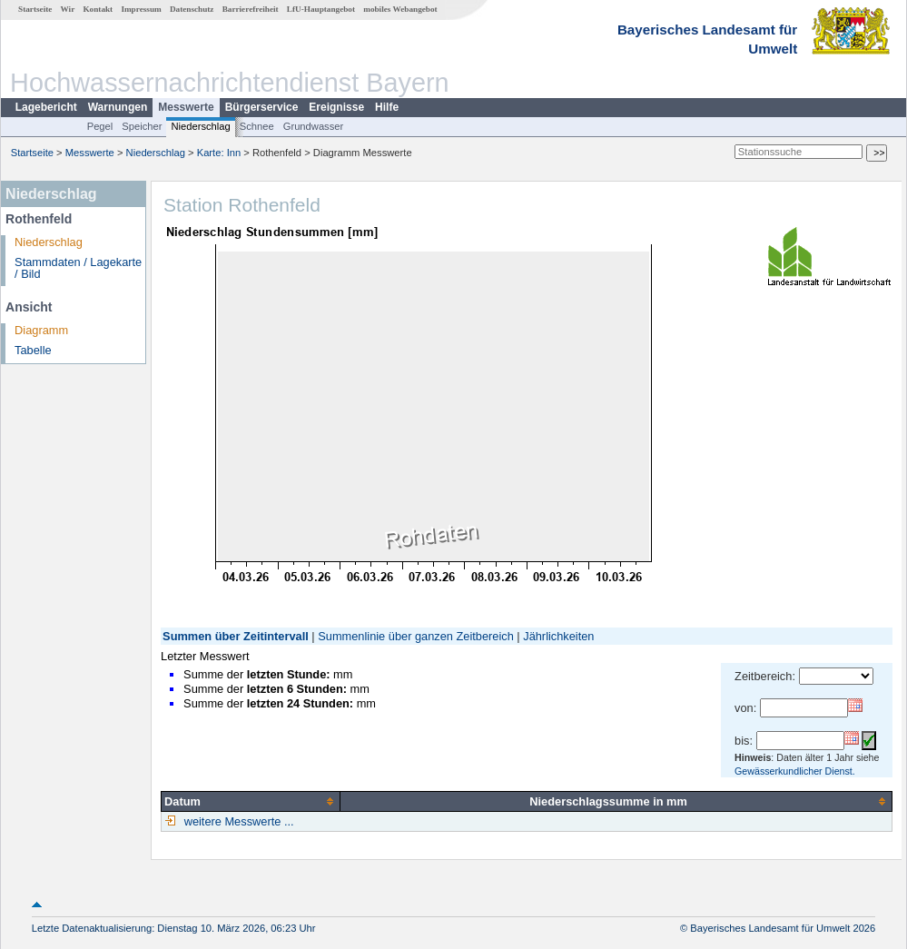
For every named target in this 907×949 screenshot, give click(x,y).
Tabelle (33, 350)
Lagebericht (46, 107)
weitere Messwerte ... (237, 821)
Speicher (142, 126)
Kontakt (98, 9)
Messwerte (185, 107)
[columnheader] (251, 801)
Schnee (257, 126)
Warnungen (118, 107)
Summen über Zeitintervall (236, 636)
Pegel (100, 126)
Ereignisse (336, 107)
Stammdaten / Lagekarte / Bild (78, 268)
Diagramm (41, 330)
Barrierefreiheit (250, 9)
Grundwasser (313, 126)
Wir (68, 9)
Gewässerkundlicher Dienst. (794, 771)
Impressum (141, 9)
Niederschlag (200, 126)
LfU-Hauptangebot (321, 9)
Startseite (35, 9)
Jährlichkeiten (558, 636)
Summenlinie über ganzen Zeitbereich (416, 636)
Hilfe (387, 107)
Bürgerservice (262, 107)
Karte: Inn (219, 152)
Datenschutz (192, 9)
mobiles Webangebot (400, 9)
